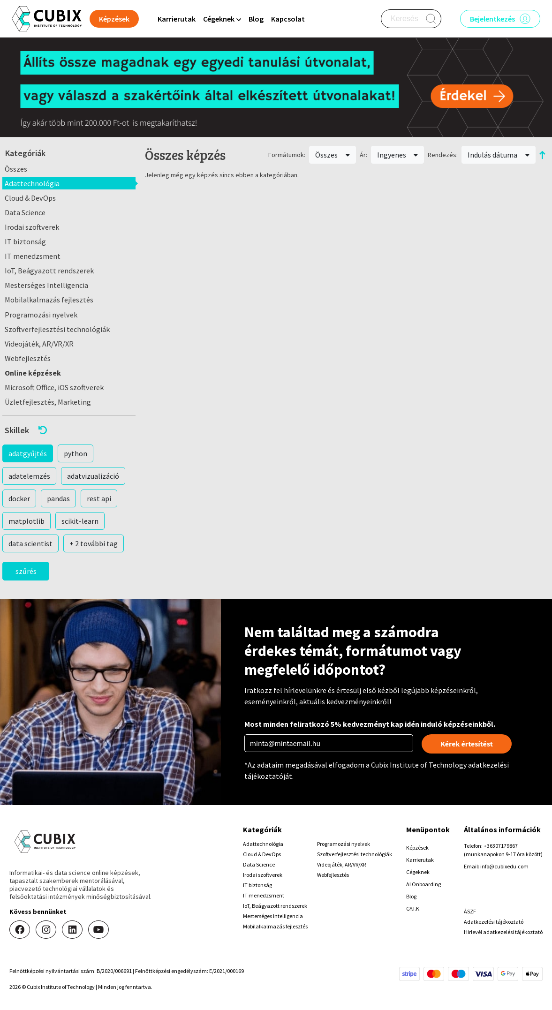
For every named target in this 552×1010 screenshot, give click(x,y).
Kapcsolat (288, 18)
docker (19, 498)
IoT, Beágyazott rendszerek (49, 270)
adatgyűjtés (27, 453)
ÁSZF (470, 911)
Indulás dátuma (498, 154)
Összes (16, 168)
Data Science (25, 212)
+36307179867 (501, 845)
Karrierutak (177, 18)
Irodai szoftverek (32, 227)
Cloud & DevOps (30, 198)
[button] (69, 430)
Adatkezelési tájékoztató (493, 921)
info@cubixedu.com (504, 866)
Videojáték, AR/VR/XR (39, 343)
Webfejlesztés (28, 358)
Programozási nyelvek (41, 314)
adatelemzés (29, 476)
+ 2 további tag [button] (93, 543)
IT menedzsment (32, 256)
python (75, 453)
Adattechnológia (32, 183)
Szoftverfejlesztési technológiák (57, 329)
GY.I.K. (413, 908)
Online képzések (33, 372)
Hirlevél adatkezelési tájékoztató (503, 931)
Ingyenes (397, 154)
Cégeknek (418, 871)
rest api (99, 498)
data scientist (30, 543)
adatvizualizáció (93, 476)
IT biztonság (25, 241)
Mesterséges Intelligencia (46, 285)
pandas (58, 498)
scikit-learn (79, 521)
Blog (256, 18)
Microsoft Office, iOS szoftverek (54, 387)
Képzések (417, 847)
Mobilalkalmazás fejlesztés (49, 299)
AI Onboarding (423, 884)
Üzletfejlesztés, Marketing (48, 402)
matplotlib (26, 521)
